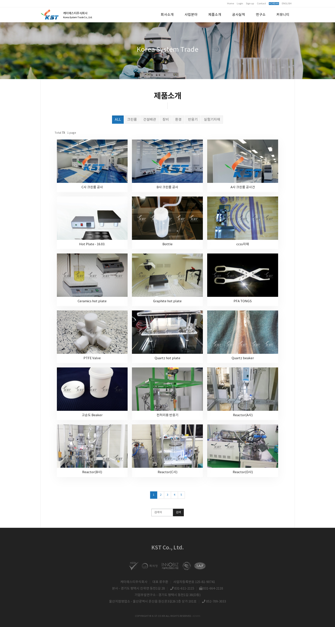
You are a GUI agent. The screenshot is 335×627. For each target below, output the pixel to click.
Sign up (250, 3)
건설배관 (149, 120)
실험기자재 (212, 120)
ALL (118, 120)
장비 (165, 120)
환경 (178, 120)
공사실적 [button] (238, 15)
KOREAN (274, 3)
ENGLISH (287, 3)
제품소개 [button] (214, 15)
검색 (178, 512)
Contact (261, 3)
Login (240, 3)
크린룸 (132, 120)
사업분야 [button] (190, 15)
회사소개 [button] (167, 15)
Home (230, 3)
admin (196, 615)
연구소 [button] (261, 15)
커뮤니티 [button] (282, 15)
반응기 (193, 120)
